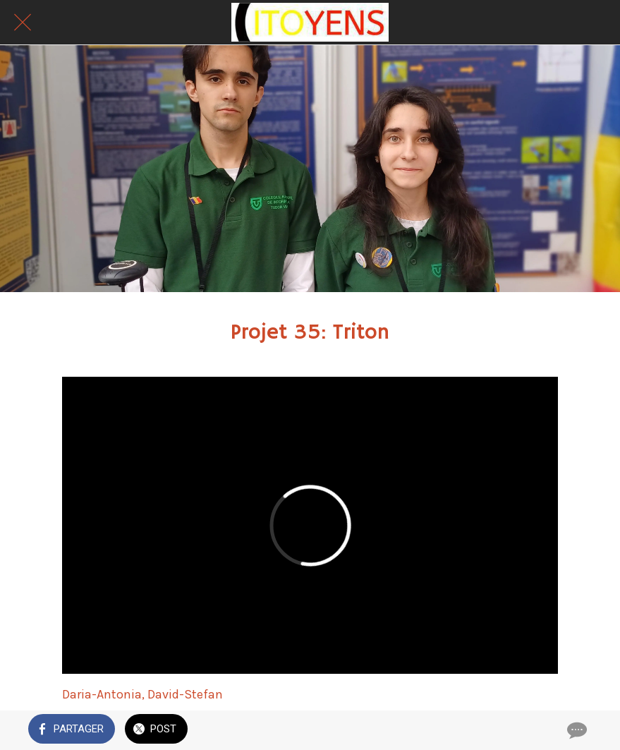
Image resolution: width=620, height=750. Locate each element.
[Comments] (575, 730)
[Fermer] (22, 22)
